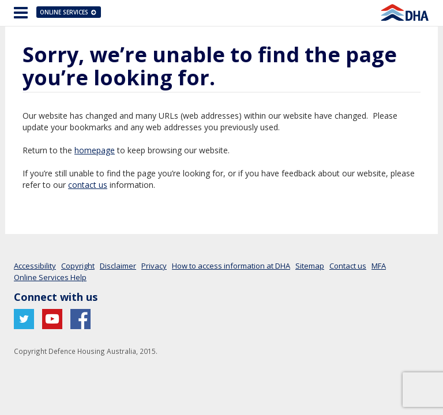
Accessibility (35, 266)
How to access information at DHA (231, 266)
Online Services (68, 12)
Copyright (78, 266)
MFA (378, 266)
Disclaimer (118, 266)
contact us (87, 184)
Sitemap (309, 266)
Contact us (347, 266)
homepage (94, 150)
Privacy (154, 266)
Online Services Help (50, 277)
